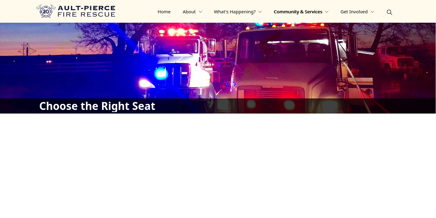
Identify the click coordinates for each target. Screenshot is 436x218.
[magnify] (389, 12)
